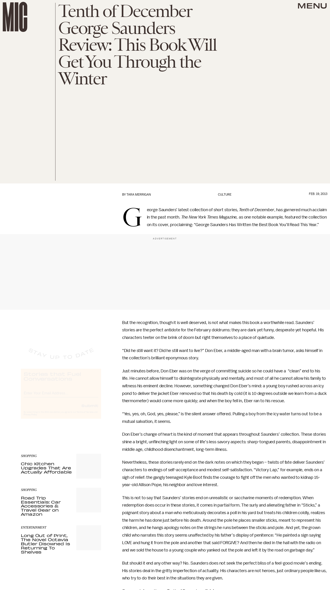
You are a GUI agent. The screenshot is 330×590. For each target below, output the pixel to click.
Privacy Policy (30, 419)
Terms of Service (85, 416)
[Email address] (61, 397)
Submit (89, 409)
